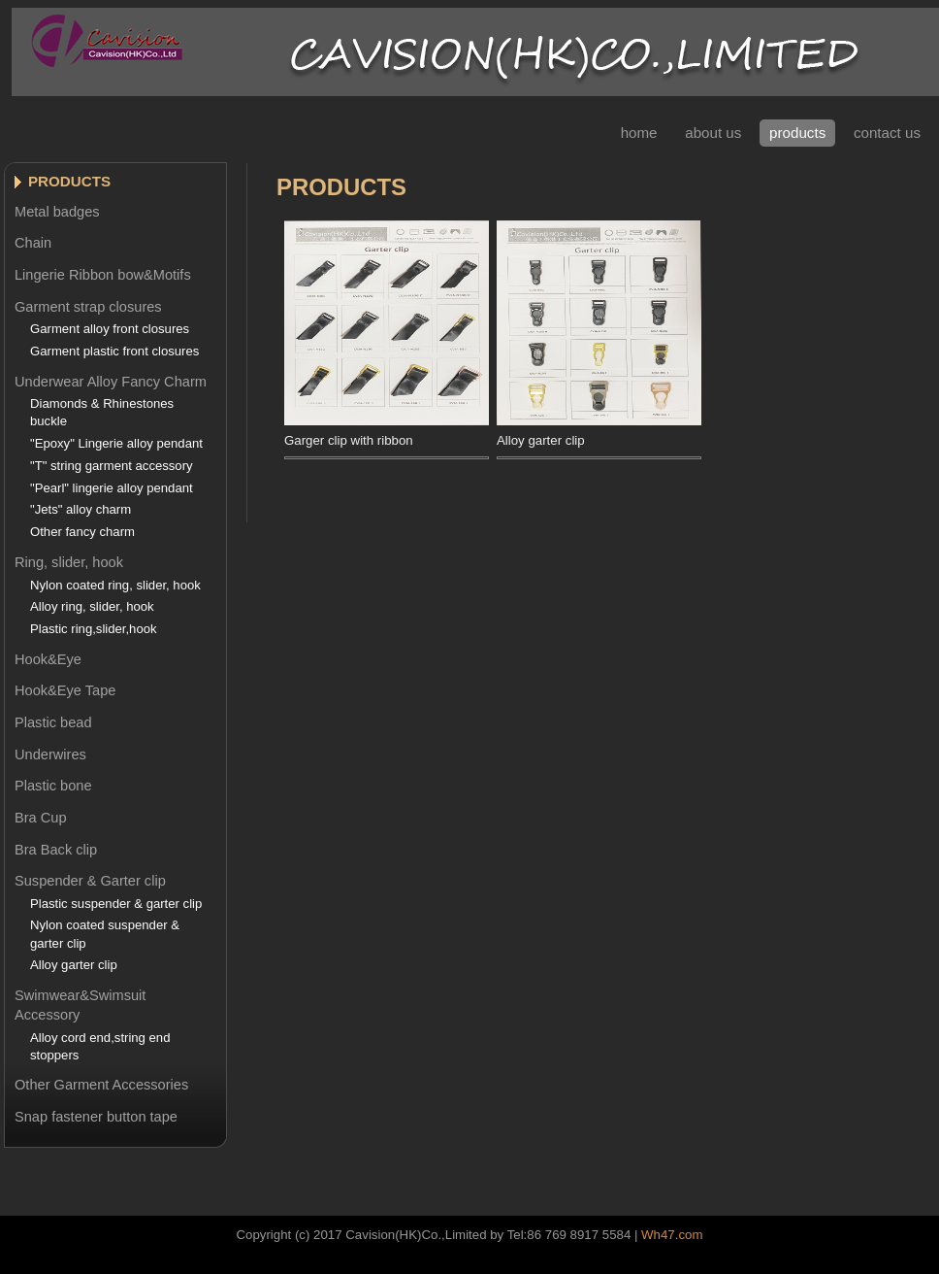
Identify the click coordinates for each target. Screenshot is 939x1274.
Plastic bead (53, 722)
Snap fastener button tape (96, 1116)
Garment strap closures (88, 307)
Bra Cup (41, 817)
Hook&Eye (48, 659)
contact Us (887, 132)
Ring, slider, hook (69, 562)
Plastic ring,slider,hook (93, 628)
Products (797, 132)
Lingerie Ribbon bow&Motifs (103, 275)
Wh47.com (671, 1234)
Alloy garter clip (73, 964)
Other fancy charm (82, 531)
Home (639, 132)
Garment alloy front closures (109, 328)
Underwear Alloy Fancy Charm (111, 381)
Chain (33, 243)
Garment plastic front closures (114, 351)
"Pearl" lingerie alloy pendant (111, 488)
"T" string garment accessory (111, 465)
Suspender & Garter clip (90, 880)
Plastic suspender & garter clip (116, 903)
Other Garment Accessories (101, 1084)
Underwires (50, 754)
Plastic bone (53, 785)
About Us (713, 132)
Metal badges (57, 211)
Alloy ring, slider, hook (92, 606)
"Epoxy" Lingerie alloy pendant (116, 443)
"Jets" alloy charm (80, 509)
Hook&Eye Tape (65, 690)
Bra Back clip (56, 849)
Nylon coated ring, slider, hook (115, 585)
